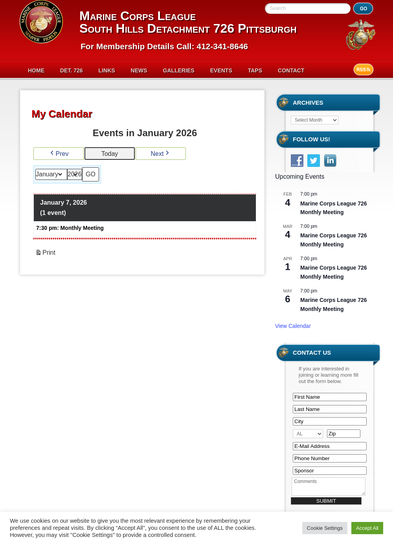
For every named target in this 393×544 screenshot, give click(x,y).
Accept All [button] (367, 528)
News (139, 70)
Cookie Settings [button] (325, 528)
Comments (328, 486)
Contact (291, 70)
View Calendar (293, 326)
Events (221, 70)
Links (107, 70)
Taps (255, 70)
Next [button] (161, 153)
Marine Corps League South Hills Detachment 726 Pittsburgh (188, 22)
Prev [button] (59, 153)
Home (36, 70)
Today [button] (109, 153)
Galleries (179, 70)
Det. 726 (71, 70)
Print (45, 254)
